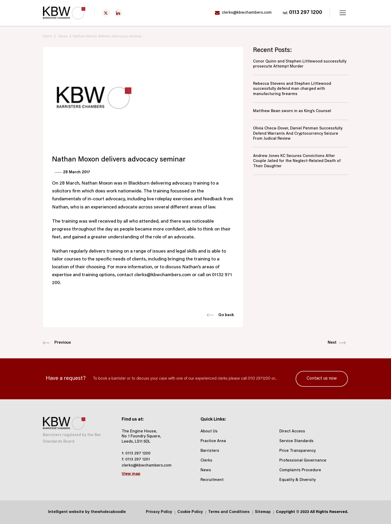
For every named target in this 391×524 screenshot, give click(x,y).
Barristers (209, 451)
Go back (220, 315)
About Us (209, 431)
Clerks (206, 461)
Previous (57, 343)
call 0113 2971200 (255, 379)
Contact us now (322, 378)
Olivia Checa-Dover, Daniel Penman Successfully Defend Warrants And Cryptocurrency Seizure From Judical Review (297, 134)
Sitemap (263, 512)
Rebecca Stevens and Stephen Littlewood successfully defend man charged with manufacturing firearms (292, 89)
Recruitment (212, 480)
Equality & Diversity (297, 480)
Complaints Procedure (300, 470)
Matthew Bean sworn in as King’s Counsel (292, 111)
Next (337, 343)
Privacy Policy (159, 512)
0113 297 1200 (302, 13)
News (63, 36)
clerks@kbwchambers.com (243, 13)
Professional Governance (302, 461)
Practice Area (213, 441)
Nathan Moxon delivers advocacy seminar (107, 36)
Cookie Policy (190, 512)
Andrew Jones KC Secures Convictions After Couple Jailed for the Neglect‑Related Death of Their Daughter (297, 161)
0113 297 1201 (137, 460)
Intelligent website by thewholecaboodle (87, 512)
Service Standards (296, 441)
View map (131, 474)
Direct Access (292, 431)
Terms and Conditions (229, 512)
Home (47, 36)
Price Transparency (297, 451)
